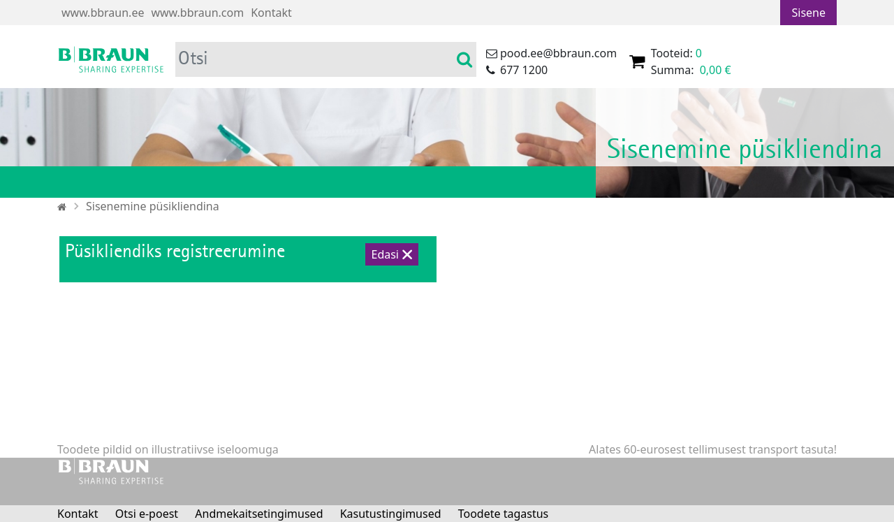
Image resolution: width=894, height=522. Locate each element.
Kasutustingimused (390, 513)
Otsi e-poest (146, 513)
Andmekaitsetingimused (259, 513)
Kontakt (271, 12)
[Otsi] (315, 59)
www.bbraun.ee (102, 12)
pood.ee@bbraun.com (558, 53)
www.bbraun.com (197, 12)
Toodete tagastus (503, 513)
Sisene (808, 12)
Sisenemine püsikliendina (152, 206)
